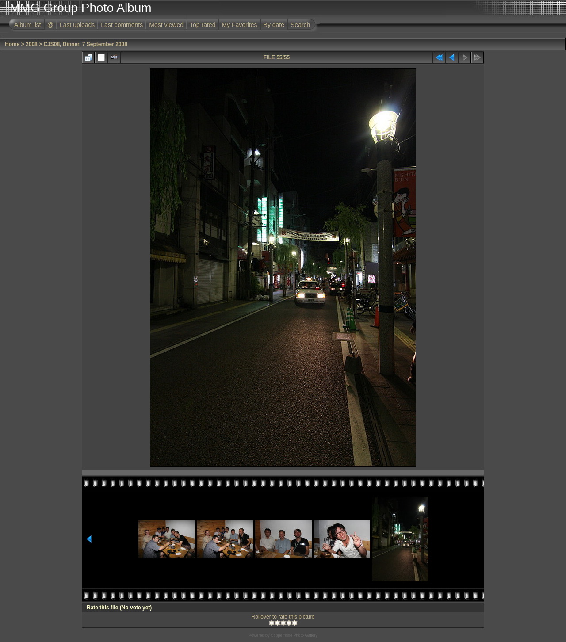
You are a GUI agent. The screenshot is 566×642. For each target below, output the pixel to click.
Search (300, 24)
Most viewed (166, 24)
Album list (27, 24)
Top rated (202, 24)
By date (274, 24)
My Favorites (239, 24)
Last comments (122, 24)
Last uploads (77, 24)
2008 (32, 44)
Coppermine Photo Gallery (294, 635)
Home (12, 44)
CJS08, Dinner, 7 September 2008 (85, 44)
